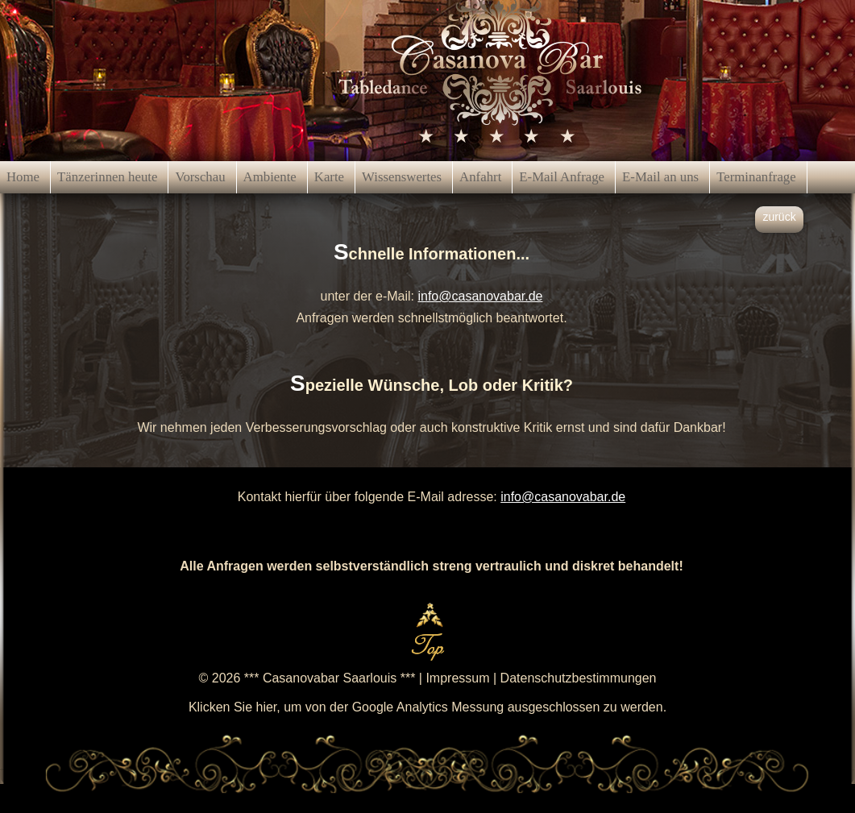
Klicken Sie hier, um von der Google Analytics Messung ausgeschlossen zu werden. (427, 707)
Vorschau (200, 177)
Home (22, 177)
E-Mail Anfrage (561, 177)
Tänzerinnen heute (107, 177)
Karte (329, 177)
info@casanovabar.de (479, 296)
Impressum (457, 678)
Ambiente (270, 177)
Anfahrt (480, 177)
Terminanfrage (756, 177)
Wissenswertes (402, 177)
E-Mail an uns (660, 177)
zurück (778, 216)
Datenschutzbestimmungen (578, 678)
